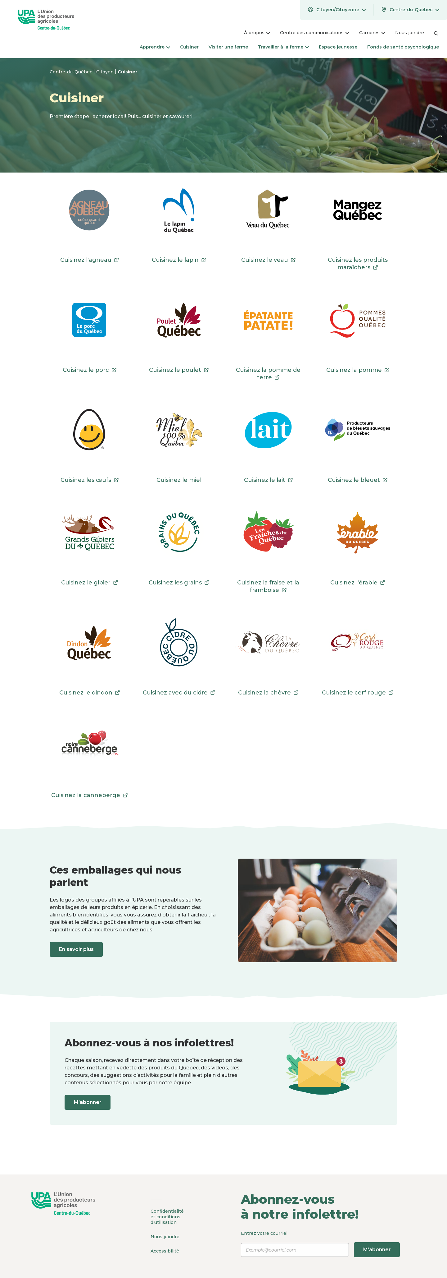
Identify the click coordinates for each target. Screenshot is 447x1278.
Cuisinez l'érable (357, 582)
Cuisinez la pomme (357, 370)
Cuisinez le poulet (179, 370)
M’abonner (88, 1102)
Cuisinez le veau (268, 259)
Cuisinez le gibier (89, 582)
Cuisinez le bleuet (357, 480)
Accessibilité (165, 1250)
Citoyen (105, 72)
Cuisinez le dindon (89, 692)
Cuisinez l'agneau (89, 259)
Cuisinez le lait (268, 480)
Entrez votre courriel (321, 1243)
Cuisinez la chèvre (268, 692)
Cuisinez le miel (178, 480)
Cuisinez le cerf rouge (357, 692)
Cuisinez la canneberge (89, 795)
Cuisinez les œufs (90, 480)
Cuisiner (127, 72)
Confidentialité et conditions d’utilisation (167, 1216)
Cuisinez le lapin (179, 259)
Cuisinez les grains (179, 582)
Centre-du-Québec (71, 72)
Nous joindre (165, 1236)
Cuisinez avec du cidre (179, 692)
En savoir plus (77, 949)
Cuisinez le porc (89, 370)
